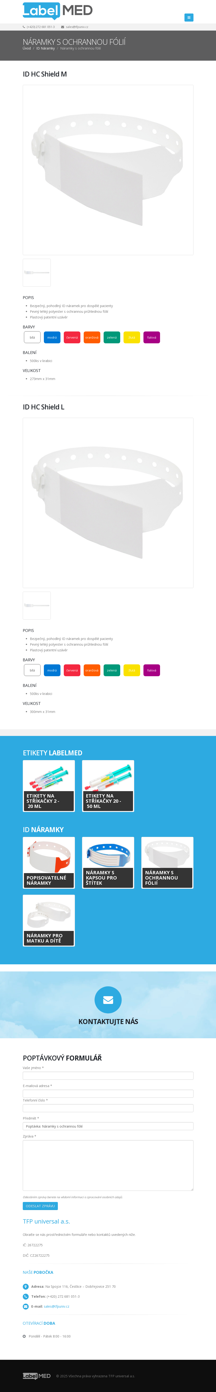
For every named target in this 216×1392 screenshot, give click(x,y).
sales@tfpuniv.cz (77, 27)
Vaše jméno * (33, 1068)
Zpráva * (29, 1136)
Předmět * (31, 1118)
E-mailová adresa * (37, 1086)
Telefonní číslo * (35, 1100)
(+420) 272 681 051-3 (41, 27)
